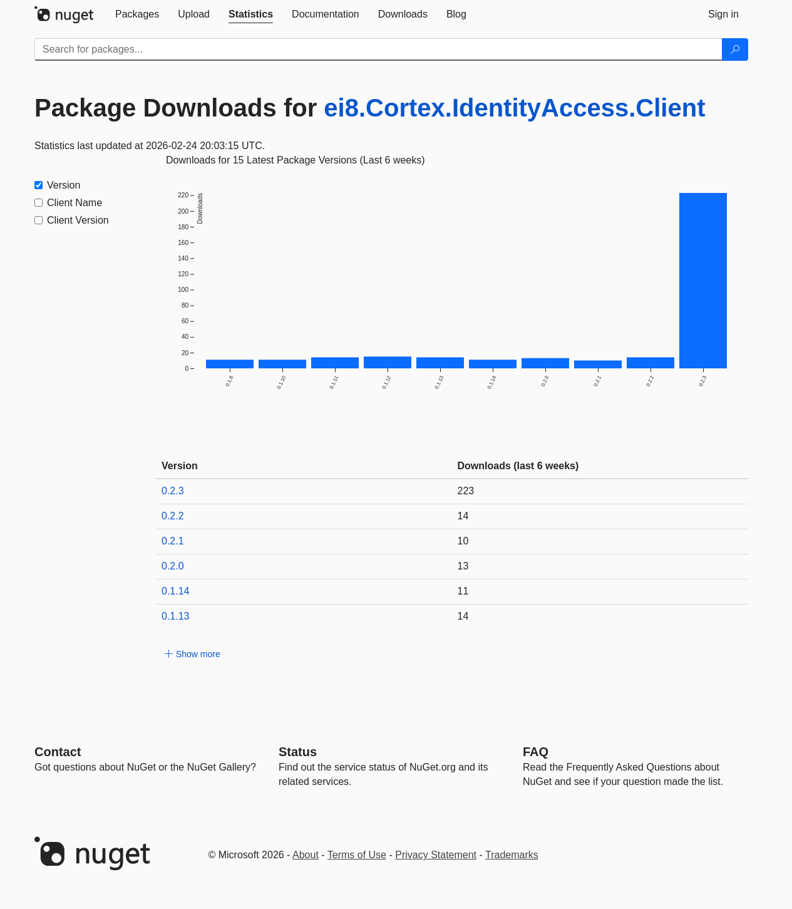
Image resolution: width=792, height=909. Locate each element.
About (305, 854)
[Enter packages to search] (378, 49)
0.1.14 (175, 591)
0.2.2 (173, 516)
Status (298, 752)
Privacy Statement (435, 854)
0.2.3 (173, 491)
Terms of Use (356, 854)
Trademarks (511, 854)
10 (463, 541)
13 (463, 566)
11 (463, 591)
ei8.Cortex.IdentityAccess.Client (514, 108)
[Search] (735, 49)
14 (463, 516)
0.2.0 (173, 566)
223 (466, 491)
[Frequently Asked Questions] (535, 752)
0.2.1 (173, 541)
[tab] (137, 14)
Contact (57, 752)
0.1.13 (175, 616)
